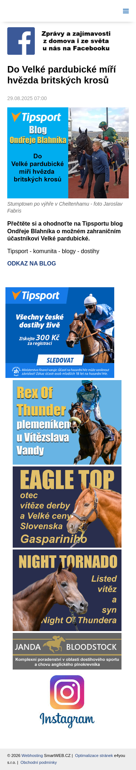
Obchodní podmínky (38, 762)
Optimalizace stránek (94, 755)
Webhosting (32, 755)
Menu (124, 11)
